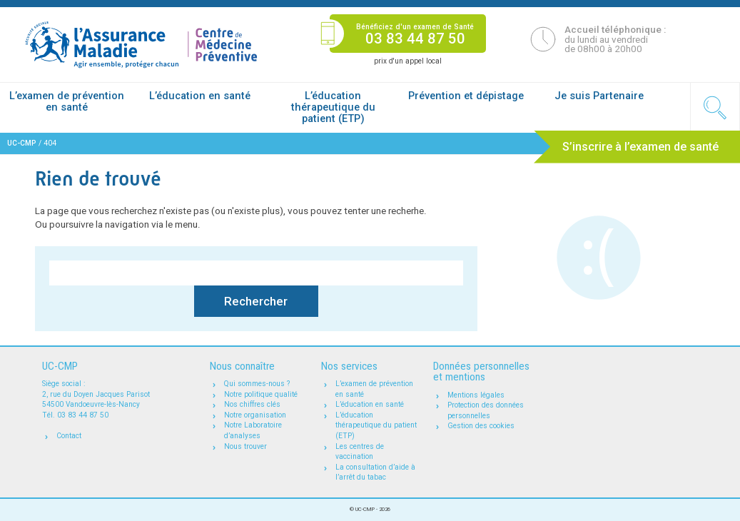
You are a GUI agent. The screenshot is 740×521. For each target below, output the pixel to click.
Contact (68, 436)
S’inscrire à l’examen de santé (640, 146)
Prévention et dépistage (466, 95)
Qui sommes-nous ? (257, 384)
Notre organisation (255, 415)
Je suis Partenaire (599, 95)
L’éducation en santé (199, 95)
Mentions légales (476, 395)
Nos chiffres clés (252, 404)
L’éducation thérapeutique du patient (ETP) (333, 107)
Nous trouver (245, 446)
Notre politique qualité (261, 394)
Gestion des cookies (481, 426)
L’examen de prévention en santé (66, 101)
